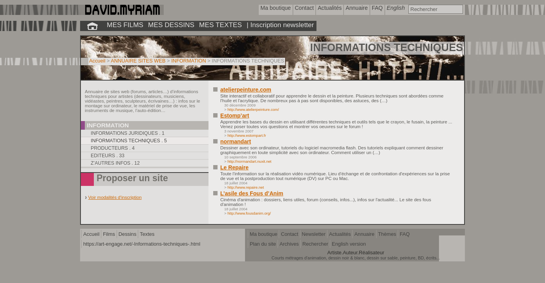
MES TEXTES (220, 25)
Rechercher (315, 244)
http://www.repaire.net (245, 187)
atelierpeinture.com (245, 89)
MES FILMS (125, 25)
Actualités (340, 234)
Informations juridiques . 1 (128, 133)
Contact (289, 234)
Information (108, 125)
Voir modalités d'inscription (115, 197)
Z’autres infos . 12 (115, 163)
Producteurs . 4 (113, 148)
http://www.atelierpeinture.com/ (253, 109)
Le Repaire (234, 167)
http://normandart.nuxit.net (249, 161)
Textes (147, 234)
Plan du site (263, 244)
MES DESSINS (171, 25)
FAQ (405, 234)
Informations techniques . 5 (129, 140)
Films (109, 234)
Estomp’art (234, 115)
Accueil (97, 61)
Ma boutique (263, 234)
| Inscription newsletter (280, 25)
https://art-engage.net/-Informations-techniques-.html (141, 244)
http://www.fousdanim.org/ (249, 213)
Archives (289, 244)
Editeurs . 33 (107, 155)
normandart (235, 141)
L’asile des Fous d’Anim (251, 193)
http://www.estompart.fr (246, 135)
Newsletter (314, 234)
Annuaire (364, 234)
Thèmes (387, 234)
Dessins (128, 234)
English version (349, 244)
